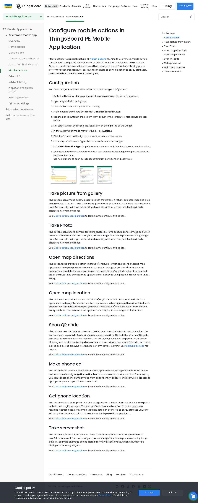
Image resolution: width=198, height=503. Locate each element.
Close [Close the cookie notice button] (172, 492)
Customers (99, 6)
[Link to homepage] (27, 6)
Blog (156, 6)
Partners (125, 6)
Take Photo (170, 46)
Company (113, 6)
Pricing (168, 6)
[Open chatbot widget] (193, 496)
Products (63, 6)
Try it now (186, 6)
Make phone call (172, 63)
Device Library (145, 6)
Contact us (136, 474)
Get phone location (174, 67)
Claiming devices (134, 345)
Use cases (96, 474)
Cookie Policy (105, 495)
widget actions (98, 58)
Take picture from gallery (177, 41)
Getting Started (55, 16)
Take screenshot (173, 71)
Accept (149, 492)
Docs (134, 6)
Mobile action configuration (69, 215)
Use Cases (86, 6)
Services (74, 6)
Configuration (172, 37)
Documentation (75, 16)
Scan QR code (171, 58)
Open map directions (175, 50)
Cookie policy (25, 488)
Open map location (174, 54)
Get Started (56, 474)
